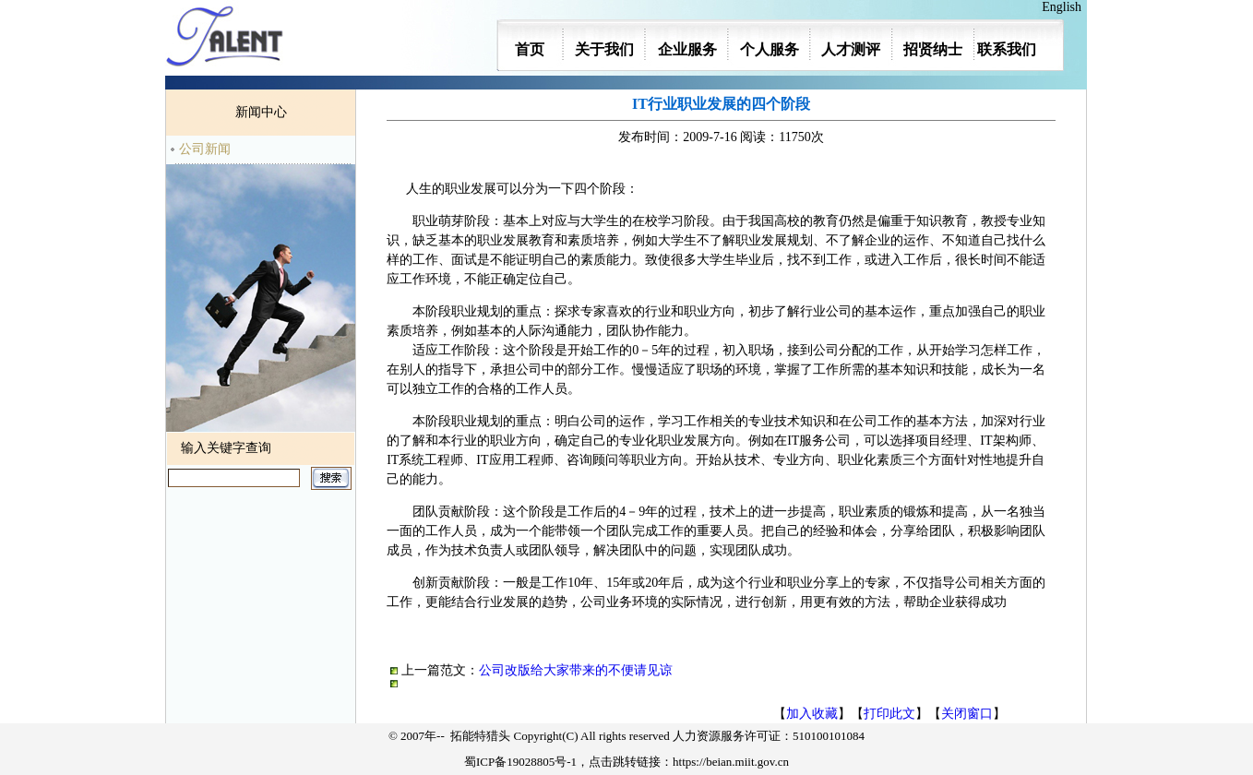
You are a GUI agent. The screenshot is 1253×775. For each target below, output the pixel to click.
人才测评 (850, 49)
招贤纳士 (932, 49)
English (1065, 7)
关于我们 (604, 49)
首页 (529, 49)
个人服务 (769, 49)
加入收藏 (812, 714)
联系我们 (1006, 49)
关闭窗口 (967, 714)
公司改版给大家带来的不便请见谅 (576, 670)
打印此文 (889, 714)
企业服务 (687, 49)
